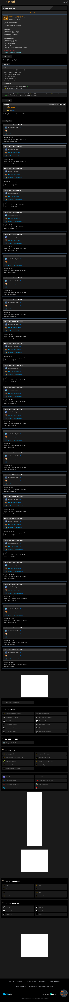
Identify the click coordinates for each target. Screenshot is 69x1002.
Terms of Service (31, 981)
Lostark (7, 2)
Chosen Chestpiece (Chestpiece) (12, 74)
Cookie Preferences (21, 986)
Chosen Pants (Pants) (9, 76)
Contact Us (20, 981)
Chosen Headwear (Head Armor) (12, 72)
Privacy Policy (42, 981)
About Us (11, 981)
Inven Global (13, 2)
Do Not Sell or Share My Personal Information (41, 986)
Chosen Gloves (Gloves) (10, 78)
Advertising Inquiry (55, 981)
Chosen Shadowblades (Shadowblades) (14, 70)
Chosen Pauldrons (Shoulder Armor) (13, 81)
